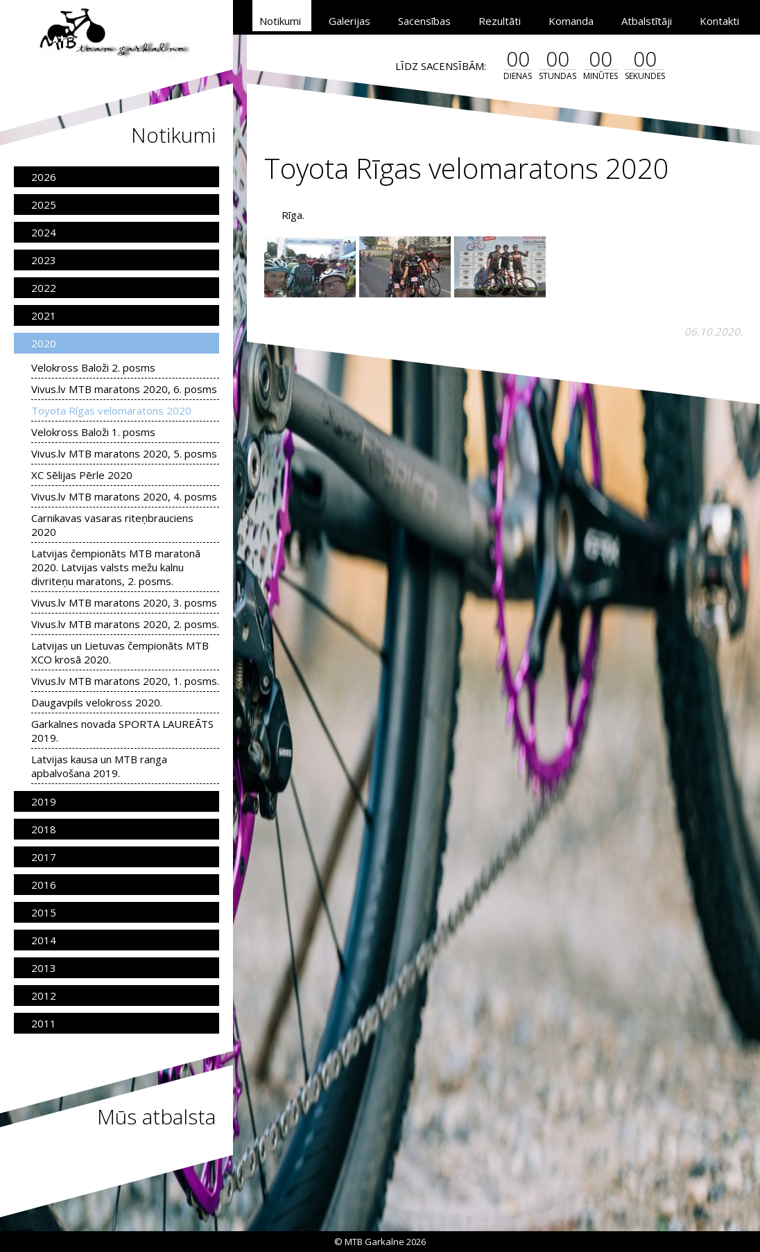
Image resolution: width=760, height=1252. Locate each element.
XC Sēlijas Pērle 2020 (81, 475)
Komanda (571, 21)
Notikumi (280, 21)
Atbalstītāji (646, 21)
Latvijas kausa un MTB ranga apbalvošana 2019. (99, 766)
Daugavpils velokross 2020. (96, 702)
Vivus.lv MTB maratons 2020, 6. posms (124, 389)
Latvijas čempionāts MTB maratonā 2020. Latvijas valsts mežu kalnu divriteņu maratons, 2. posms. (115, 567)
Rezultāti (499, 21)
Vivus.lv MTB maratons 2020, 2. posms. (125, 624)
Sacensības (424, 21)
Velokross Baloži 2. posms (93, 367)
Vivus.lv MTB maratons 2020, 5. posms (124, 453)
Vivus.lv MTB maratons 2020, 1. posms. (125, 681)
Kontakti (719, 21)
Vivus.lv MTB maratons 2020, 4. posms (124, 496)
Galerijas (349, 21)
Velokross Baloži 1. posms (93, 432)
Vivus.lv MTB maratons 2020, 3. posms (124, 602)
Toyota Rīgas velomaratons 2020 (111, 410)
